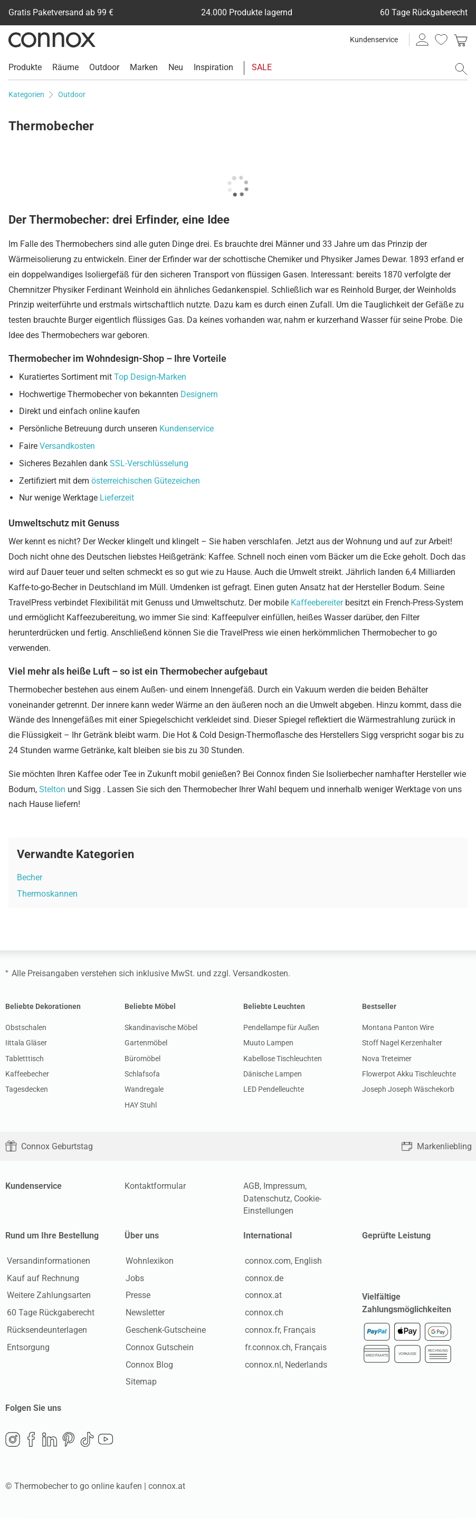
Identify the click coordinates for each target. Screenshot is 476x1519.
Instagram (12, 1441)
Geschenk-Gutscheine (165, 1330)
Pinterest (68, 1441)
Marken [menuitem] (144, 67)
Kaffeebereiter (317, 603)
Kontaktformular (155, 1186)
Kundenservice (374, 39)
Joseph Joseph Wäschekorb (408, 1089)
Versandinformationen (47, 1261)
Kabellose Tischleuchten (282, 1058)
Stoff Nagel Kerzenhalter (402, 1043)
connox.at (261, 1296)
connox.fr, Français (278, 1330)
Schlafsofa (142, 1074)
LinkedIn (49, 1441)
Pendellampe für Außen (281, 1027)
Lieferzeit (117, 498)
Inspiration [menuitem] (213, 67)
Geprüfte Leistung (396, 1235)
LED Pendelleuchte (273, 1089)
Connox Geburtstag (49, 1146)
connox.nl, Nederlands (284, 1365)
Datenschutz (266, 1199)
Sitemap (140, 1383)
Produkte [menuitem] (25, 67)
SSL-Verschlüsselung (149, 463)
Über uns (142, 1235)
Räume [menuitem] (65, 67)
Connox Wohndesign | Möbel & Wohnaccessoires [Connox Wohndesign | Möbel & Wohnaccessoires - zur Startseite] (52, 39)
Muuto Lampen (268, 1043)
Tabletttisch (24, 1058)
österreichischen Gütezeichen (145, 481)
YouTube (105, 1441)
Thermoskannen (47, 894)
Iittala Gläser (26, 1043)
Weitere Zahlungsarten (47, 1296)
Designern (199, 394)
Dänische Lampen (272, 1074)
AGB (251, 1186)
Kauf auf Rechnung (41, 1279)
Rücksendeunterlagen (45, 1330)
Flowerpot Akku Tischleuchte (409, 1074)
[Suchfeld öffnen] (461, 69)
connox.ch (262, 1314)
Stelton (52, 789)
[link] (461, 39)
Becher (29, 877)
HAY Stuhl (141, 1105)
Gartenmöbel (146, 1043)
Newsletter (144, 1314)
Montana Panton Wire (398, 1027)
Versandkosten (67, 446)
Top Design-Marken (150, 377)
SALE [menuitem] (262, 67)
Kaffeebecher (27, 1074)
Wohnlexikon (149, 1261)
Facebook (31, 1441)
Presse (137, 1296)
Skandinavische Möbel (161, 1027)
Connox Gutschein (159, 1348)
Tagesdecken (26, 1089)
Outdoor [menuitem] (104, 67)
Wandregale (144, 1089)
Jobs (134, 1279)
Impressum (284, 1186)
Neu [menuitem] (175, 67)
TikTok (87, 1441)
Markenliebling (436, 1146)
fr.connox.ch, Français (284, 1348)
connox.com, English (281, 1261)
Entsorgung (26, 1348)
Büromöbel (142, 1058)
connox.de (262, 1279)
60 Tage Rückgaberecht (49, 1314)
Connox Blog (148, 1365)
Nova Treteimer (387, 1058)
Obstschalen (25, 1027)
